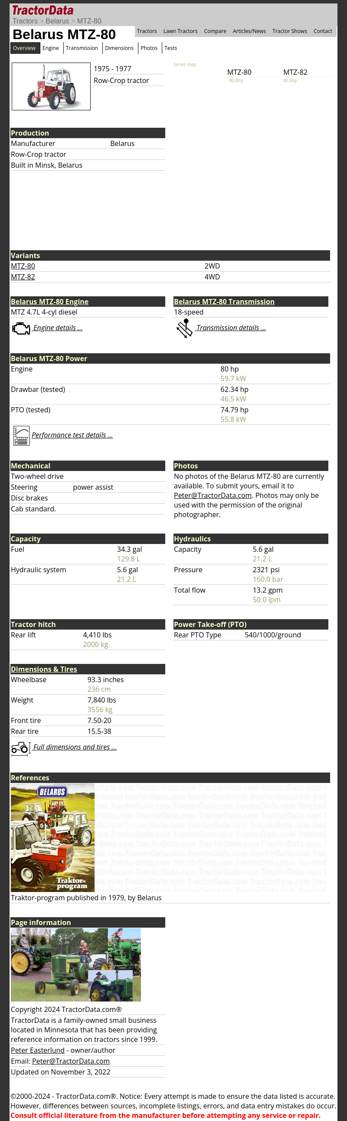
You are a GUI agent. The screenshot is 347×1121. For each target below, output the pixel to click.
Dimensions (119, 48)
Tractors (25, 21)
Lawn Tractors (181, 31)
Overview (24, 48)
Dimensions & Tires (44, 669)
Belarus (57, 21)
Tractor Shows (289, 31)
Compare (215, 31)
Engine (51, 48)
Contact (323, 31)
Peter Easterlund (38, 1050)
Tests (170, 48)
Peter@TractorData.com (213, 495)
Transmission (82, 48)
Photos (149, 48)
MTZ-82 (23, 277)
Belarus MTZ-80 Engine (49, 301)
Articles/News (249, 31)
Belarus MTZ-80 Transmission (224, 301)
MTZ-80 (89, 21)
